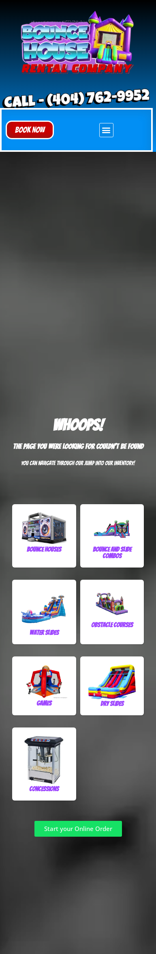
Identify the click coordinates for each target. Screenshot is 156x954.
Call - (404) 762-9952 (76, 100)
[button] (30, 130)
